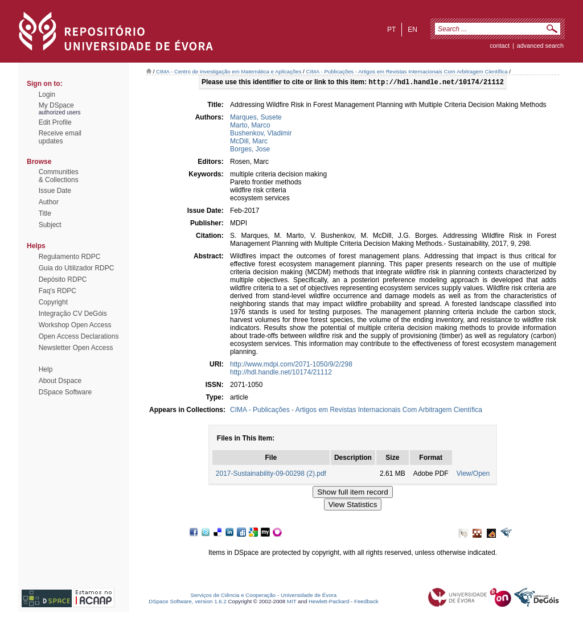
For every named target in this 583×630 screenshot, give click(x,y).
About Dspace (60, 381)
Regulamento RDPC (70, 257)
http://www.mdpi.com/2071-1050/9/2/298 (291, 365)
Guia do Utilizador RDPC (76, 268)
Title (45, 213)
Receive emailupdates (60, 137)
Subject (50, 225)
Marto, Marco (250, 126)
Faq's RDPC (57, 291)
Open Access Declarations (79, 336)
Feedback (366, 602)
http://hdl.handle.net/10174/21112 (281, 373)
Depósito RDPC (63, 279)
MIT (292, 602)
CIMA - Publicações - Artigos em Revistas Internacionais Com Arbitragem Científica (406, 71)
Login (47, 94)
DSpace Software (65, 392)
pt (391, 30)
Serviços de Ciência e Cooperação (233, 596)
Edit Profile (55, 122)
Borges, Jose (250, 150)
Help (46, 369)
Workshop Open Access (75, 325)
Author (49, 202)
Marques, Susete (256, 118)
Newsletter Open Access (76, 348)
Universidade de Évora (308, 596)
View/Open (473, 475)
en (412, 30)
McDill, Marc (249, 142)
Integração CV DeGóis (73, 314)
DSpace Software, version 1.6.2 (188, 602)
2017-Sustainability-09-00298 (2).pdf (271, 475)
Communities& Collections (59, 176)
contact (500, 45)
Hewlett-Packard (329, 602)
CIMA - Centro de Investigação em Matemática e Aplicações (228, 71)
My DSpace (56, 105)
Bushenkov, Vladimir (261, 134)
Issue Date (55, 191)
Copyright (53, 302)
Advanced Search (540, 45)
